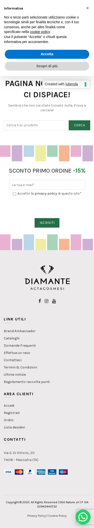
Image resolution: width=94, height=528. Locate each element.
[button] (82, 516)
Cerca (79, 125)
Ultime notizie (15, 374)
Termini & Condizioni (20, 367)
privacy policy (46, 193)
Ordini (9, 420)
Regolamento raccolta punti (27, 382)
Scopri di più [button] (47, 66)
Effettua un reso (17, 353)
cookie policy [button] (40, 32)
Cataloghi (12, 338)
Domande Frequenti (20, 345)
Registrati (12, 413)
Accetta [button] (47, 54)
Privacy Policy (36, 515)
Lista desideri (14, 427)
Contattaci (13, 360)
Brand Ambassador (20, 331)
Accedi (9, 405)
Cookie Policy (57, 515)
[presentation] (47, 207)
